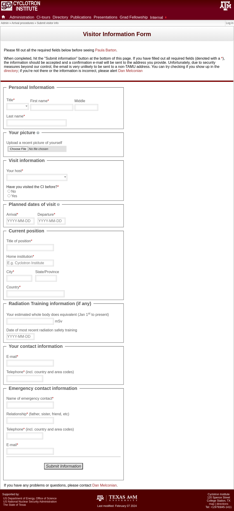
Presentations (105, 17)
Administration (22, 17)
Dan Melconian (130, 71)
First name (39, 101)
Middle (79, 101)
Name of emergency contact (29, 398)
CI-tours (43, 17)
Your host (14, 171)
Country (13, 287)
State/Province (47, 272)
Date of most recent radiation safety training (41, 330)
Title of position (19, 241)
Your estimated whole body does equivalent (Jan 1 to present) (57, 314)
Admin (5, 23)
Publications (80, 17)
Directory (60, 17)
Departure (46, 214)
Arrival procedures (23, 23)
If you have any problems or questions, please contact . (61, 485)
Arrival (12, 214)
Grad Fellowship (134, 17)
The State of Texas (14, 504)
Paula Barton (105, 50)
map (211, 504)
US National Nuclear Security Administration (30, 501)
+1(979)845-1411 (221, 507)
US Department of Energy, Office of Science (30, 498)
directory (11, 71)
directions (222, 504)
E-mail (12, 357)
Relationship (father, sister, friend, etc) (37, 414)
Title (10, 100)
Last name (15, 116)
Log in (230, 23)
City (10, 272)
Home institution (20, 256)
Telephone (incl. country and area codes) (40, 372)
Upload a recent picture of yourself (34, 143)
